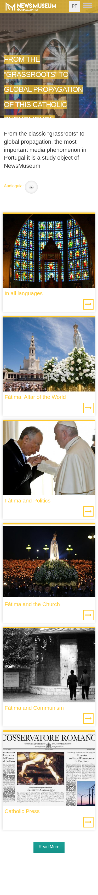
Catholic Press (21, 811)
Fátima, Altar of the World (35, 397)
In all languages (23, 293)
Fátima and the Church (32, 604)
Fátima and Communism (34, 708)
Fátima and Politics (27, 500)
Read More (49, 846)
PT (74, 6)
